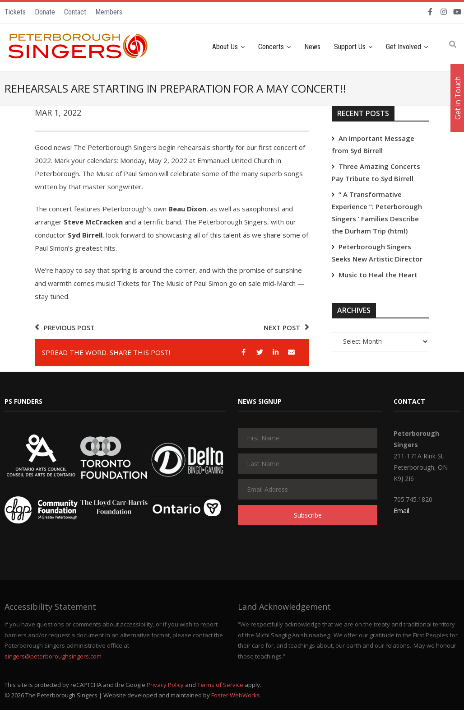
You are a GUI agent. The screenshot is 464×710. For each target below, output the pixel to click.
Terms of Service (220, 685)
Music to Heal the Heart (378, 274)
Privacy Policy (165, 685)
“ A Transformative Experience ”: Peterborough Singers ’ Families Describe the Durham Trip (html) (377, 212)
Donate (45, 12)
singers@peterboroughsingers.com (53, 656)
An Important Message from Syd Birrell (373, 144)
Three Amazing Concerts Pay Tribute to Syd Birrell (376, 172)
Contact (75, 12)
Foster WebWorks (235, 695)
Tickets (15, 12)
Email (401, 510)
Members (108, 12)
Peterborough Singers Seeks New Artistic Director (377, 252)
